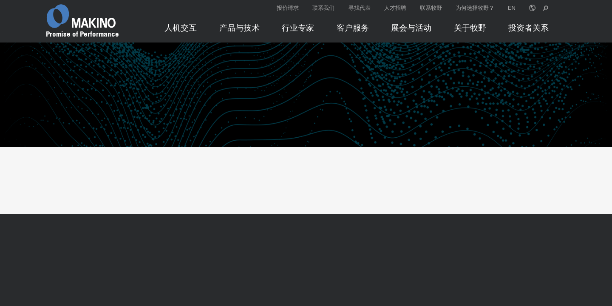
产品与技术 (239, 27)
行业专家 (298, 27)
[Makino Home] (81, 16)
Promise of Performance (82, 34)
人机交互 (180, 27)
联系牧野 (431, 8)
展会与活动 (411, 27)
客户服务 (353, 27)
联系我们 (323, 8)
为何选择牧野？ (475, 8)
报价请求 (288, 8)
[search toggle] (545, 8)
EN (512, 8)
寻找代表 (359, 8)
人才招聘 (395, 8)
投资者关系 (528, 27)
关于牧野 (470, 27)
